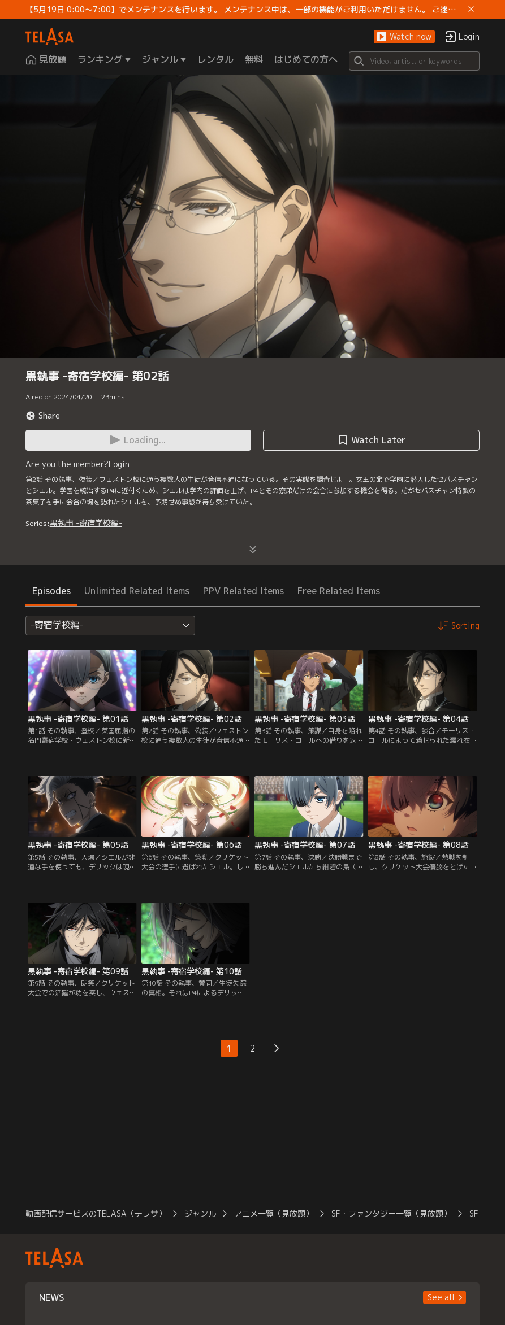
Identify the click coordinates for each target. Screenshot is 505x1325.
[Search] (414, 61)
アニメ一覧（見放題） (273, 1213)
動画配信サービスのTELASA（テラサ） (95, 1213)
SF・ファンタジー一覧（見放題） (391, 1213)
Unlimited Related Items (136, 591)
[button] (404, 37)
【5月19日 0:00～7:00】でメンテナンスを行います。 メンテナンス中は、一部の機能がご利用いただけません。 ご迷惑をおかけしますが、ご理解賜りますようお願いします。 (244, 10)
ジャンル (200, 1213)
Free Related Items (338, 591)
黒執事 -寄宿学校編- (86, 522)
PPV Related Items (243, 591)
